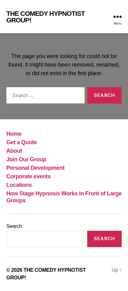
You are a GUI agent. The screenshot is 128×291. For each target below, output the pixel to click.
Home (13, 134)
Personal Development (35, 168)
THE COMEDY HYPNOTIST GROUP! (45, 16)
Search (14, 226)
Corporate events (28, 176)
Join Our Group (26, 159)
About (14, 151)
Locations (19, 185)
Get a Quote (21, 142)
